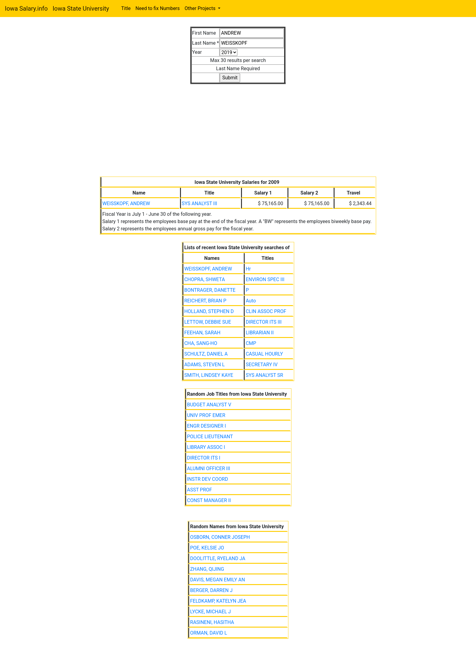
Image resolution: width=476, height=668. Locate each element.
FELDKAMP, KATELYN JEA (218, 601)
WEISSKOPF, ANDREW (126, 203)
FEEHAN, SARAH (202, 333)
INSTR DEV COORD (207, 479)
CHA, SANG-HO (200, 343)
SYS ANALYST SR (264, 375)
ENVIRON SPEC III (265, 279)
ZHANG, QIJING (207, 569)
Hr (248, 269)
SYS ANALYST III (199, 203)
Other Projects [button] (201, 8)
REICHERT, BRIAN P (205, 301)
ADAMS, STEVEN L (204, 364)
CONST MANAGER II (209, 500)
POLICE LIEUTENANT (210, 436)
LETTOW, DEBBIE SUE (207, 322)
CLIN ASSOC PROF (266, 311)
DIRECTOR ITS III (263, 322)
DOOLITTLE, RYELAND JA (217, 558)
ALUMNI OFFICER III (208, 468)
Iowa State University (81, 8)
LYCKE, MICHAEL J (210, 612)
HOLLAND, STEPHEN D (209, 311)
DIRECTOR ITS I (203, 458)
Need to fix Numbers (157, 8)
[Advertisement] (238, 126)
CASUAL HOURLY (264, 354)
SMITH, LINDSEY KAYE (208, 375)
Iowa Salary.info (26, 8)
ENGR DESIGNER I (206, 426)
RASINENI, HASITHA (212, 622)
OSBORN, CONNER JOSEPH (220, 537)
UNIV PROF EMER (206, 415)
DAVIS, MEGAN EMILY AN (217, 580)
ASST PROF (199, 490)
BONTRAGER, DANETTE (210, 290)
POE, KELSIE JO (207, 548)
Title (126, 8)
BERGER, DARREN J (211, 590)
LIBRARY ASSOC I (206, 447)
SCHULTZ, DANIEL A (206, 354)
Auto (251, 301)
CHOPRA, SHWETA (204, 279)
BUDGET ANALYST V (209, 405)
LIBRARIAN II (260, 333)
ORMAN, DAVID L (208, 633)
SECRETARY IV (261, 364)
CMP (251, 343)
